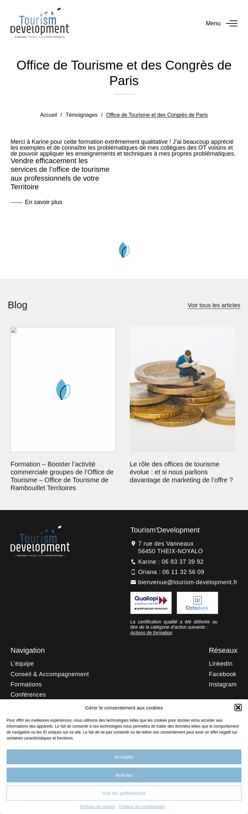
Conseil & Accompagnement (50, 674)
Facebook (222, 674)
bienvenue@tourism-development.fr (187, 582)
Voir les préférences (124, 793)
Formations (26, 684)
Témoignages (81, 115)
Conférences (28, 694)
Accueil (48, 115)
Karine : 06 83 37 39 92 (171, 561)
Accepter (124, 757)
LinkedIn (221, 663)
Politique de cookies (97, 806)
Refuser (124, 775)
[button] (238, 707)
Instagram (223, 684)
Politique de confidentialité (141, 806)
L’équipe (22, 663)
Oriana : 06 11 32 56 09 (171, 572)
